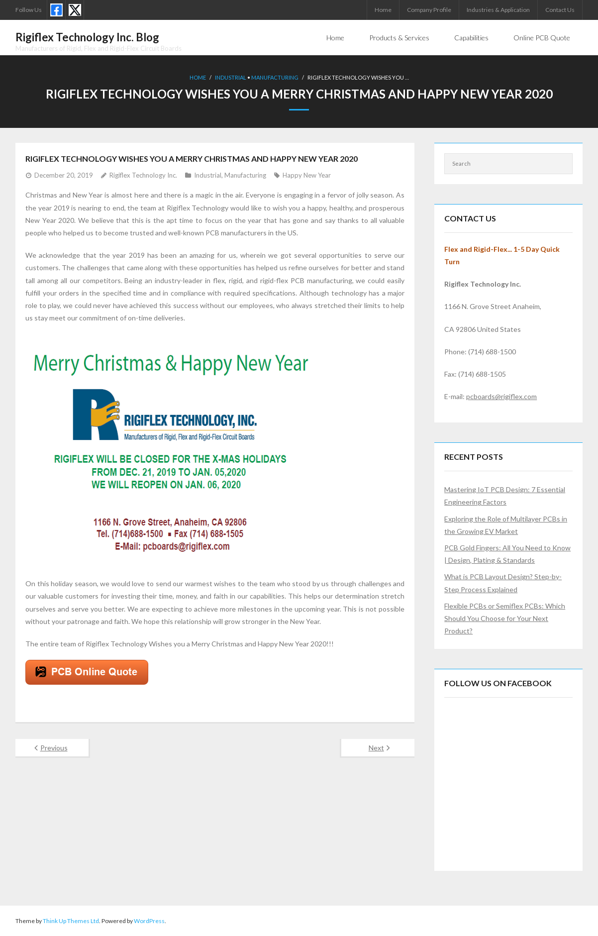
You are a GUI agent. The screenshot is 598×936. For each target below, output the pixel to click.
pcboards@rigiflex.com (501, 396)
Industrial (230, 77)
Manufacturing (275, 77)
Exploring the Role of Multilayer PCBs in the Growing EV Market (505, 525)
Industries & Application (498, 9)
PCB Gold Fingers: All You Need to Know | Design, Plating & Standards (507, 553)
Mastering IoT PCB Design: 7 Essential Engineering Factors (504, 495)
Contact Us (560, 9)
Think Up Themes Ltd (71, 921)
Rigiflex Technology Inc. (143, 175)
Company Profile (429, 9)
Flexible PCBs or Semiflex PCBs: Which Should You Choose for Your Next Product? (504, 618)
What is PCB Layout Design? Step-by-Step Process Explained (503, 582)
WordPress (149, 921)
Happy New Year (307, 175)
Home (383, 9)
